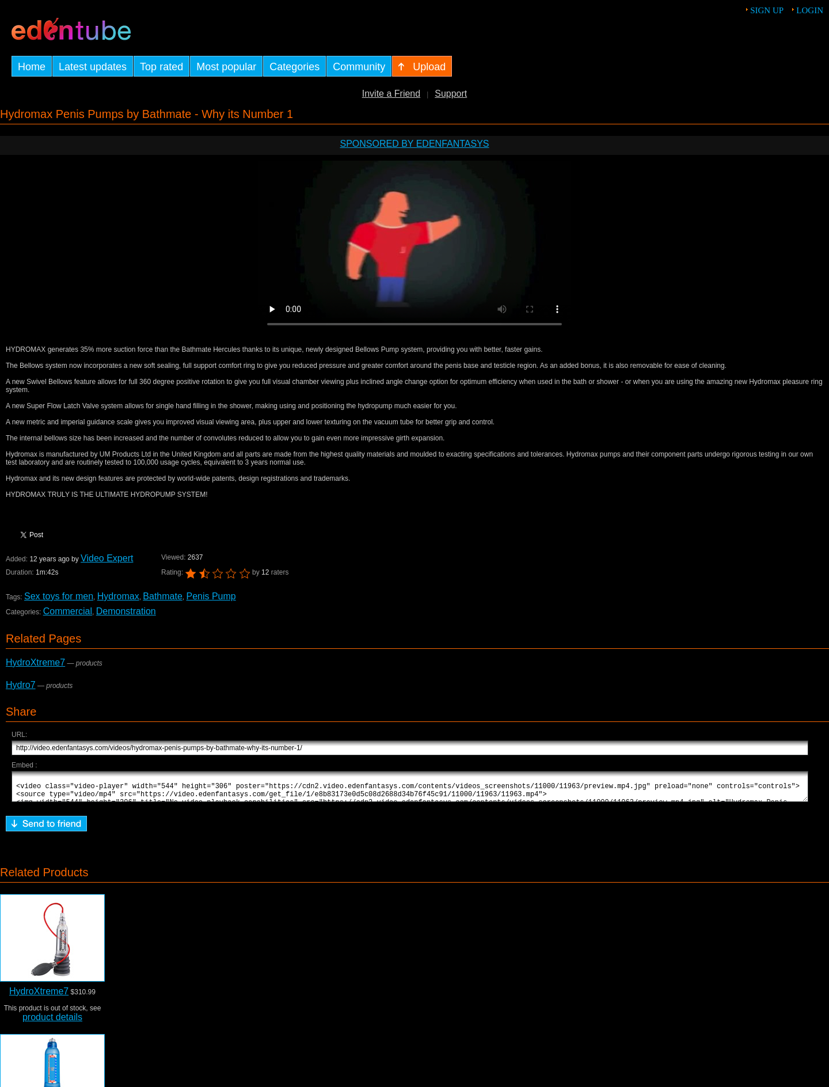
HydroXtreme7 (35, 662)
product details (52, 1022)
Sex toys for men (58, 596)
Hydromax (118, 596)
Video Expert (107, 558)
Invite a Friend (391, 93)
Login (809, 10)
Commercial (67, 611)
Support (451, 93)
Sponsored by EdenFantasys (414, 144)
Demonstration (126, 611)
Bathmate (162, 596)
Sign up (767, 10)
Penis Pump (210, 596)
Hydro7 (21, 685)
